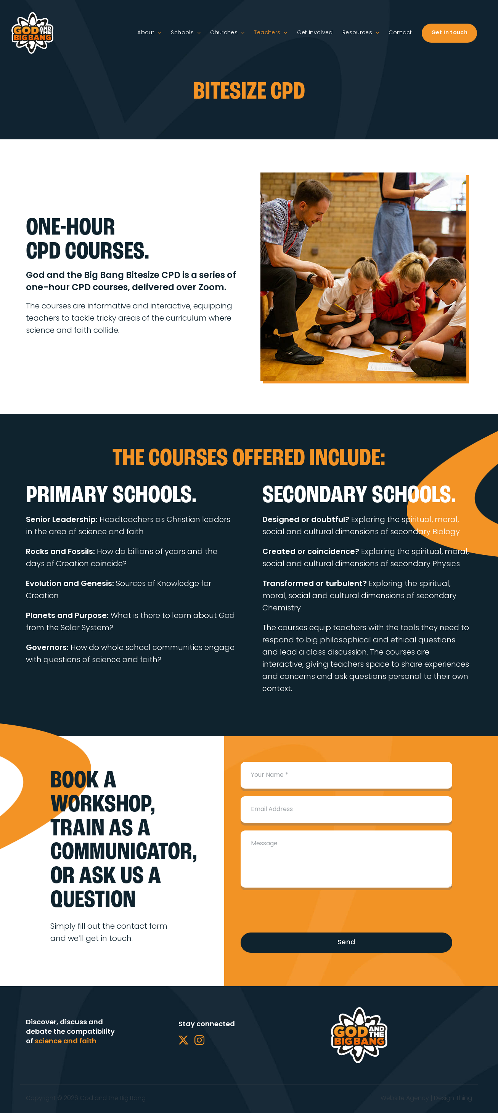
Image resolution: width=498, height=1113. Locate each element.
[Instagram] (199, 1040)
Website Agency (405, 1098)
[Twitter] (183, 1040)
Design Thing (453, 1098)
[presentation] (299, 910)
